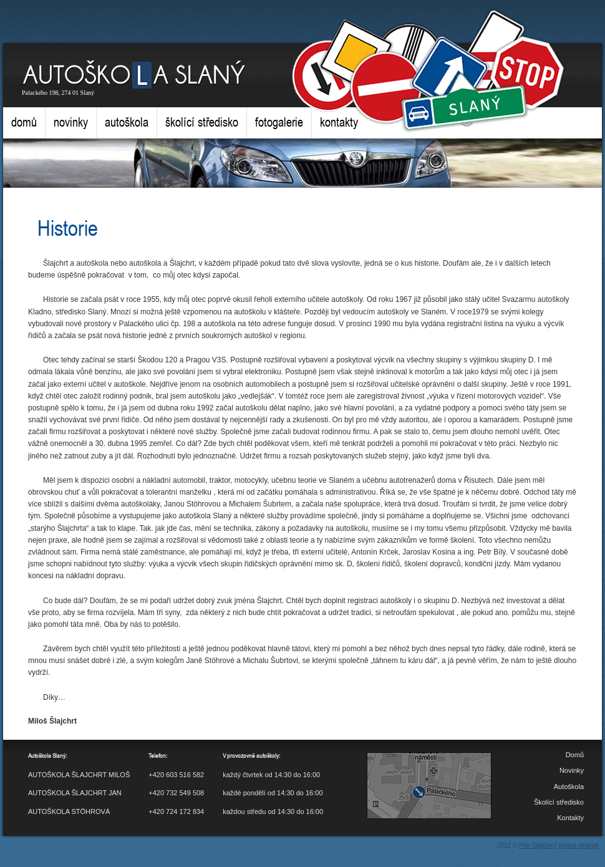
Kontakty (339, 122)
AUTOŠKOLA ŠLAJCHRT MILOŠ (79, 774)
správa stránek (578, 845)
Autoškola (126, 122)
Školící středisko (201, 122)
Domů (24, 122)
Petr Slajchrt (536, 845)
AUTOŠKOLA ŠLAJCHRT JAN (75, 793)
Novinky (71, 122)
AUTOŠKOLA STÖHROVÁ (69, 811)
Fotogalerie (279, 122)
